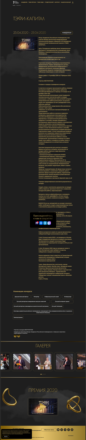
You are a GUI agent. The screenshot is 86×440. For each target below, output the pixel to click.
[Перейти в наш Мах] (49, 223)
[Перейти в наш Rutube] (37, 223)
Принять (6, 436)
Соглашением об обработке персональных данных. (20, 432)
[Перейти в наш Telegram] (45, 223)
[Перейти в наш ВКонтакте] (41, 223)
